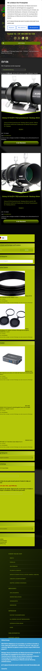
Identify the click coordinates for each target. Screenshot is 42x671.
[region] (23, 15)
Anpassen (11, 27)
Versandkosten (19, 233)
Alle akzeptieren (34, 27)
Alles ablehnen (22, 27)
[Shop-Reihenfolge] (13, 69)
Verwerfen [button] (4, 668)
